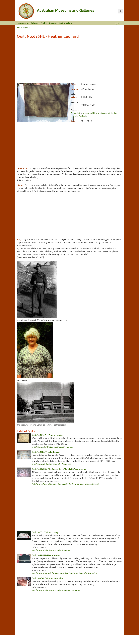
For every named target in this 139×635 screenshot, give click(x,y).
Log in (116, 23)
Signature (76, 590)
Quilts (43, 23)
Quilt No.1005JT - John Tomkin (45, 452)
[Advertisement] (69, 61)
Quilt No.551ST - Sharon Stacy (45, 532)
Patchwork (36, 484)
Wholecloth (76, 113)
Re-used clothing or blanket (94, 113)
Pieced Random (49, 484)
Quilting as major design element (58, 447)
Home (19, 27)
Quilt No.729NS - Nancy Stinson (46, 555)
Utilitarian (112, 113)
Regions (52, 23)
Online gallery (65, 23)
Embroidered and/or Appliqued (57, 464)
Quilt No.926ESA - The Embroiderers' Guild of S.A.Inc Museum (59, 469)
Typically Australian (79, 116)
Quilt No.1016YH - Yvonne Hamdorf (47, 435)
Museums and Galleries (28, 23)
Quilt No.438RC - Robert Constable (47, 578)
